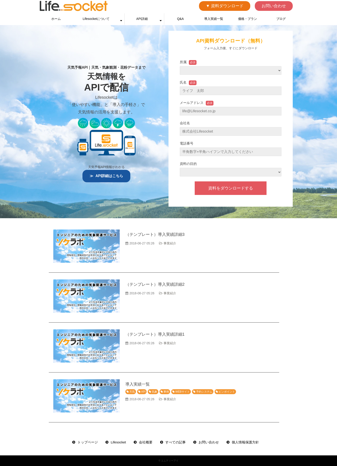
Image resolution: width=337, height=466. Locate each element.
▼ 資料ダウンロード (224, 6)
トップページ (87, 442)
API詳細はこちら (109, 176)
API (143, 391)
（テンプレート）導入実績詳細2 (155, 284)
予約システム (204, 391)
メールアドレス (192, 103)
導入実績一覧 (213, 19)
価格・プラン (247, 19)
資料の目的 (188, 164)
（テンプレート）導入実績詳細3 (155, 234)
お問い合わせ (274, 6)
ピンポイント (227, 391)
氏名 (183, 82)
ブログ (281, 19)
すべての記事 (175, 442)
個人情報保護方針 (245, 442)
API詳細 (142, 19)
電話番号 (186, 143)
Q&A (180, 19)
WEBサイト (182, 391)
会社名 (185, 123)
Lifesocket (118, 442)
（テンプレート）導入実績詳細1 (155, 334)
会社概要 (145, 442)
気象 (154, 391)
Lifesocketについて (96, 19)
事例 (166, 391)
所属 (183, 62)
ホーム (56, 19)
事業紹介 (170, 243)
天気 (132, 391)
